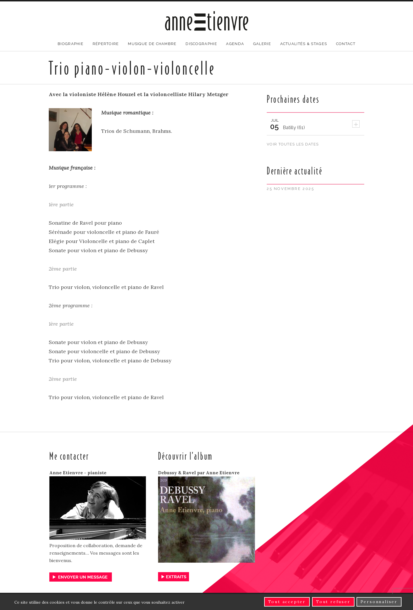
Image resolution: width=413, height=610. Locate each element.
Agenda (235, 44)
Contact (345, 44)
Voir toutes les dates (293, 144)
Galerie (262, 44)
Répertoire (106, 44)
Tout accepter (287, 602)
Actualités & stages (303, 44)
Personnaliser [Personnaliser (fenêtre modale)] (379, 602)
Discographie (201, 44)
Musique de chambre (152, 44)
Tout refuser (333, 602)
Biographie (70, 44)
